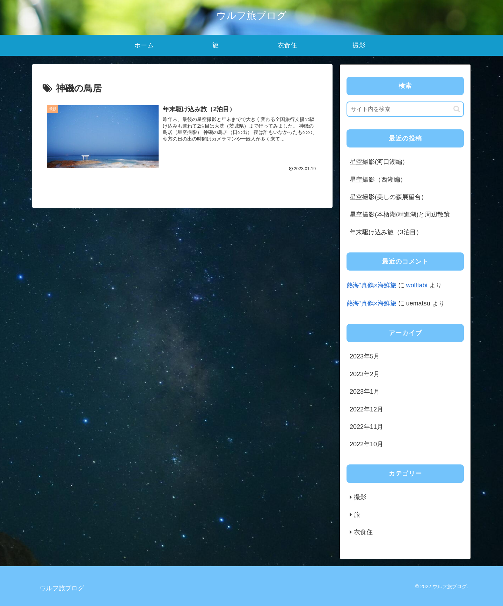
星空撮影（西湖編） (378, 179)
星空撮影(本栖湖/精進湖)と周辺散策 (400, 214)
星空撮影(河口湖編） (379, 161)
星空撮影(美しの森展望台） (388, 197)
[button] (457, 109)
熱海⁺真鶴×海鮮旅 (371, 285)
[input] (405, 109)
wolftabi (417, 285)
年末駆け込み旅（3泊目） (386, 232)
